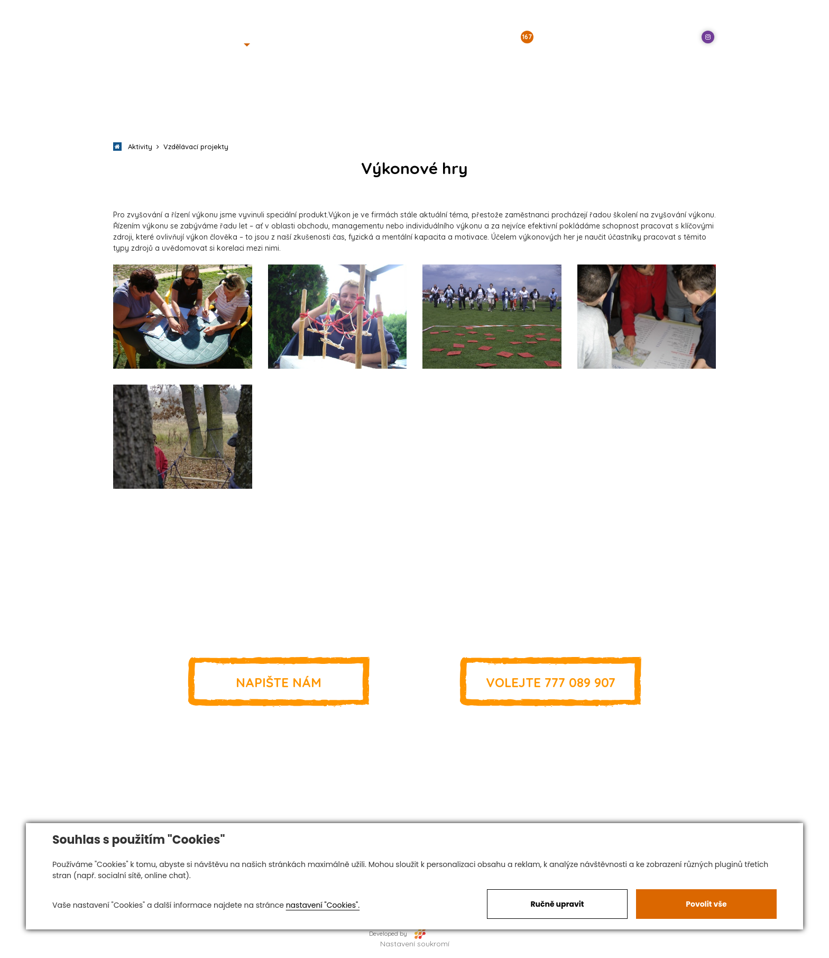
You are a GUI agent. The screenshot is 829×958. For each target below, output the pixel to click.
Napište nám (278, 682)
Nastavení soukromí (414, 943)
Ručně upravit (557, 904)
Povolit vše (706, 904)
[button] (233, 45)
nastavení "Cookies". (323, 905)
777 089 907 (550, 682)
